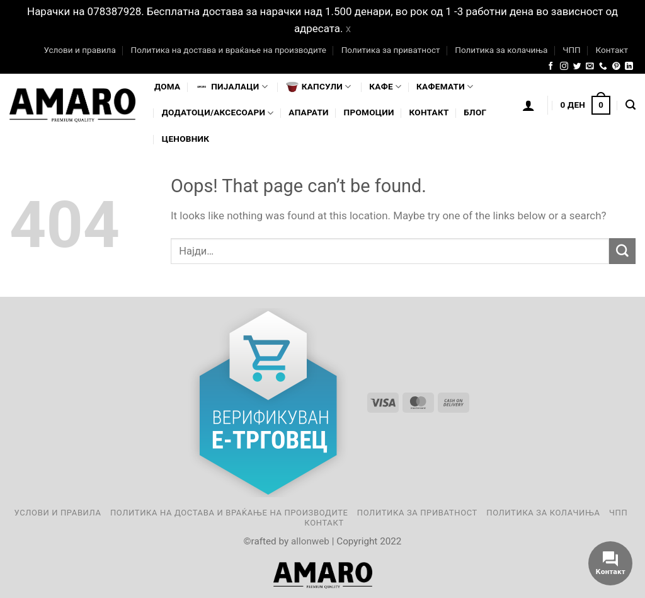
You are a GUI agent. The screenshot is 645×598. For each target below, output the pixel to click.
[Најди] (630, 105)
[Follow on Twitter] (577, 66)
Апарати (308, 112)
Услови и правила (79, 50)
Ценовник (185, 139)
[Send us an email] (590, 66)
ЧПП (571, 50)
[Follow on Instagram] (564, 66)
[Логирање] (528, 105)
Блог (475, 112)
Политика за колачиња (501, 50)
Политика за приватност (390, 50)
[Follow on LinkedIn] (629, 66)
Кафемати (444, 87)
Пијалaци (231, 87)
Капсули (318, 87)
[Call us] (603, 66)
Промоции (369, 112)
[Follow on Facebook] (551, 66)
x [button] (348, 28)
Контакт (611, 50)
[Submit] (622, 251)
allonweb (310, 541)
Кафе (385, 87)
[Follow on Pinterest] (616, 66)
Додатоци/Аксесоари (218, 113)
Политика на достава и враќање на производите (228, 50)
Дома (167, 86)
